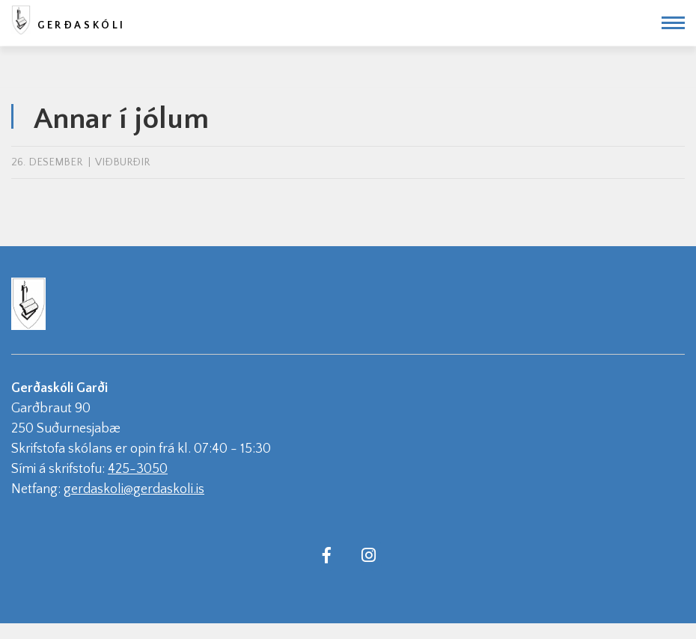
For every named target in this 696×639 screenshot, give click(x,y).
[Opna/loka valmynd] (673, 23)
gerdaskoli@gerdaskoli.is (134, 489)
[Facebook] (326, 554)
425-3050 (138, 469)
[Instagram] (368, 554)
